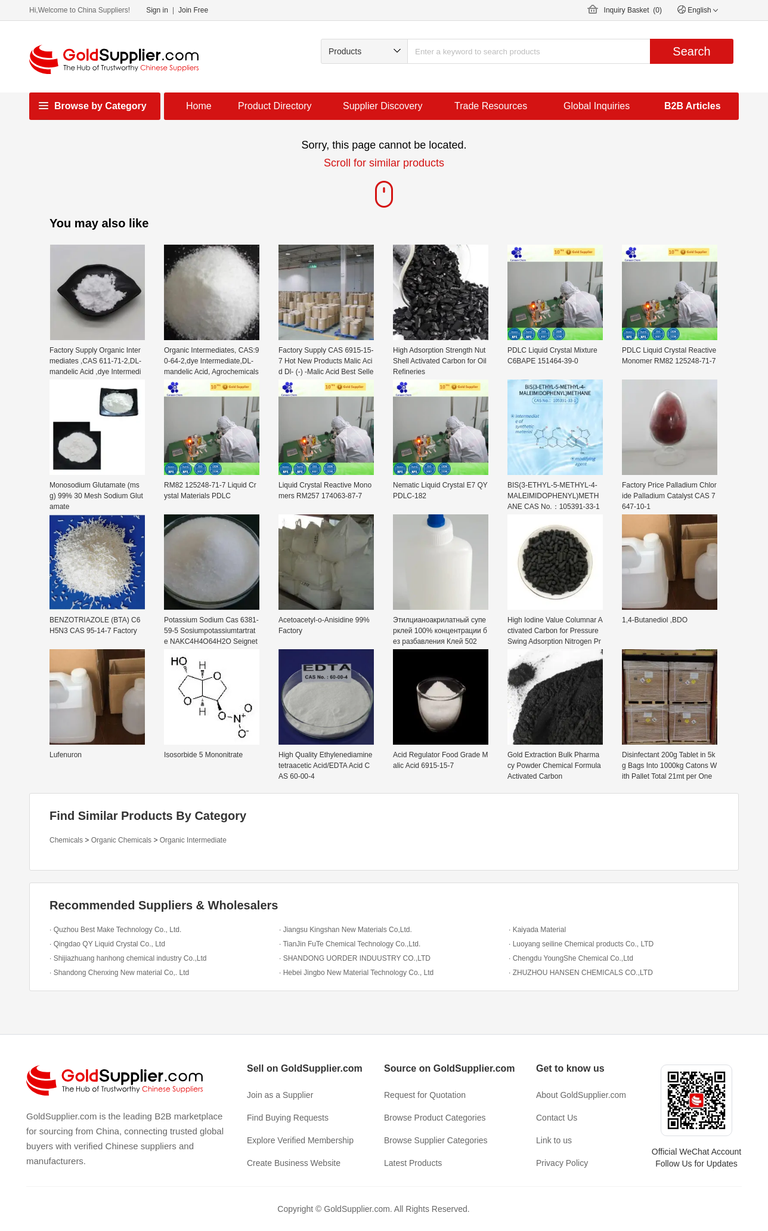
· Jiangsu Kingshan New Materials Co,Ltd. (345, 929)
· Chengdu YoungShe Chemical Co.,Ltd (571, 958)
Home (199, 106)
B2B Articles (692, 106)
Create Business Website (293, 1163)
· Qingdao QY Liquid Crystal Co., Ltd (107, 944)
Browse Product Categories (434, 1117)
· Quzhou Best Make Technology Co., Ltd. (115, 929)
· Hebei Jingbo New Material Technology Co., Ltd (356, 972)
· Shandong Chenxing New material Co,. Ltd (119, 972)
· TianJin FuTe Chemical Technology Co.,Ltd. (349, 944)
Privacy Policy (562, 1163)
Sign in (157, 10)
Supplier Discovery (382, 106)
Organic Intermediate (193, 840)
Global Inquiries (596, 106)
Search (691, 51)
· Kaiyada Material (537, 929)
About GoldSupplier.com (581, 1095)
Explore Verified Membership (300, 1140)
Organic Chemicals (121, 840)
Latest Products (413, 1163)
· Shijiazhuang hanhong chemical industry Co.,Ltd (128, 958)
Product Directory (275, 106)
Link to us (554, 1140)
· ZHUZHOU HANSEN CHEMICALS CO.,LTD (581, 972)
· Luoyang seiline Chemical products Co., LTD (581, 944)
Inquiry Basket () (633, 10)
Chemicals (66, 840)
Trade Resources (490, 106)
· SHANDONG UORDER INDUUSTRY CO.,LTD (355, 958)
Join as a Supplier (280, 1095)
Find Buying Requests (288, 1117)
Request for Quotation (425, 1095)
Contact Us (556, 1117)
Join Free (193, 10)
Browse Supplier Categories (436, 1140)
